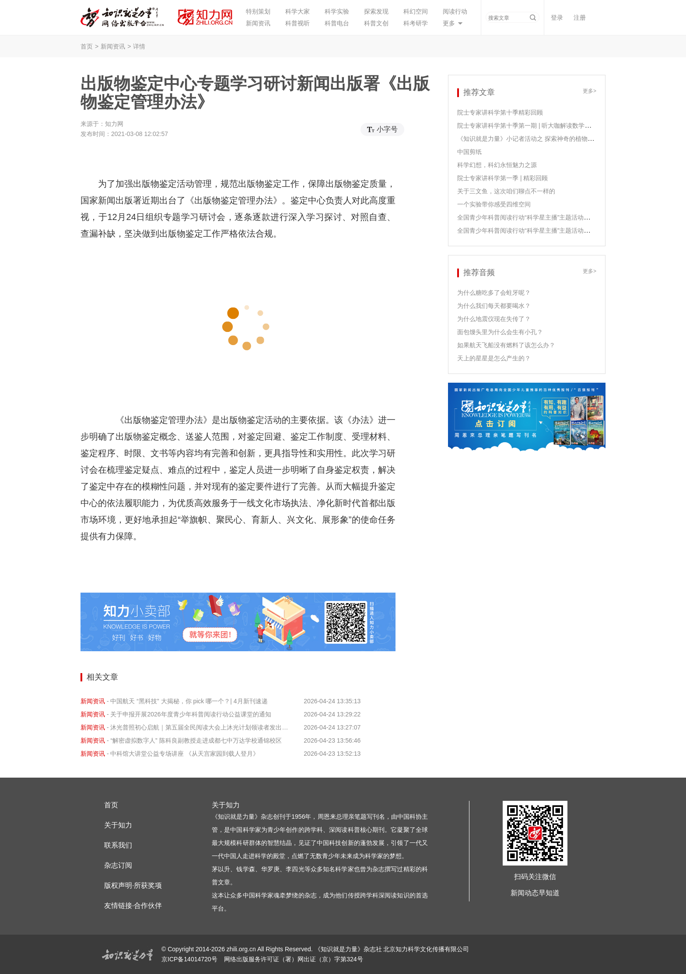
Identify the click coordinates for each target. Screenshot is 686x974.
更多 (449, 23)
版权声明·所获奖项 (133, 885)
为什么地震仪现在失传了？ (494, 318)
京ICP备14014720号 (190, 959)
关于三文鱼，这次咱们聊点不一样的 (506, 191)
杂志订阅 (118, 865)
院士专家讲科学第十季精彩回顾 (500, 112)
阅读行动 (455, 11)
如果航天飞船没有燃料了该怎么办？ (506, 345)
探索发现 (376, 11)
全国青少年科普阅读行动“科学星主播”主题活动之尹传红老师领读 (545, 230)
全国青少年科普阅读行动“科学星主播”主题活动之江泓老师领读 (541, 217)
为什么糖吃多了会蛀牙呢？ (494, 292)
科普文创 (376, 23)
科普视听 (297, 23)
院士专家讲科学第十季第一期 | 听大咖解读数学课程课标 (533, 125)
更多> (589, 91)
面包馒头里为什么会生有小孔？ (500, 331)
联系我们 (118, 845)
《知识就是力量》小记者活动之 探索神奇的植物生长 (528, 138)
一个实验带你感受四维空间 (494, 204)
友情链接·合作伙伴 (133, 905)
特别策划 (258, 11)
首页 (86, 46)
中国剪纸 (469, 151)
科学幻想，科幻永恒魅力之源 (497, 164)
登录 (557, 17)
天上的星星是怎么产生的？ (494, 358)
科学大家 (297, 11)
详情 (139, 46)
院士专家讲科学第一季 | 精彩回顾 (502, 178)
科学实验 (337, 11)
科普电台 (337, 23)
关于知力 (118, 825)
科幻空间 (415, 11)
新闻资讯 (258, 23)
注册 (580, 17)
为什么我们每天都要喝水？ (494, 305)
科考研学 (415, 23)
